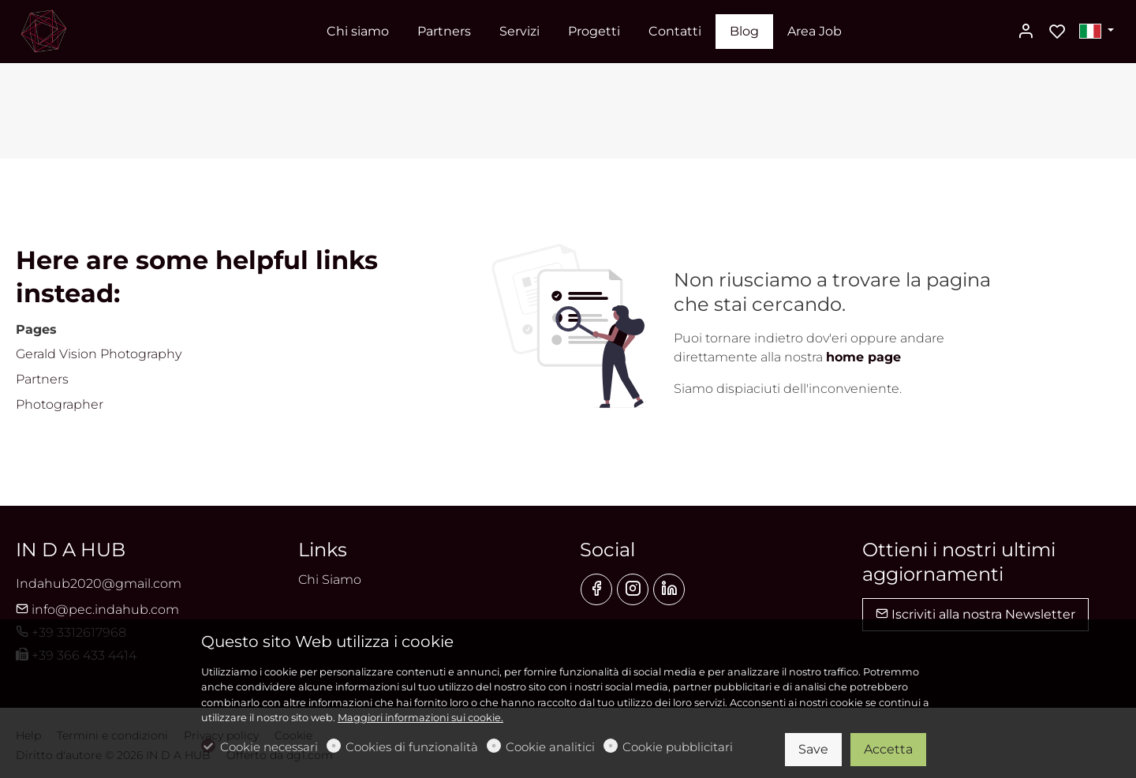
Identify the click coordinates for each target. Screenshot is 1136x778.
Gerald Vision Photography (98, 353)
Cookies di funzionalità (412, 746)
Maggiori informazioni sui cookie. (420, 718)
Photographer (59, 404)
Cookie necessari (269, 746)
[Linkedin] (669, 589)
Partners (42, 379)
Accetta (888, 749)
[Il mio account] (1025, 32)
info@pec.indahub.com (97, 609)
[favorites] (1057, 32)
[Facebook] (596, 589)
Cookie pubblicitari (677, 746)
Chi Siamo (329, 579)
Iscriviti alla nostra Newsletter (975, 614)
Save (813, 749)
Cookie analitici (550, 746)
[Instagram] (632, 589)
